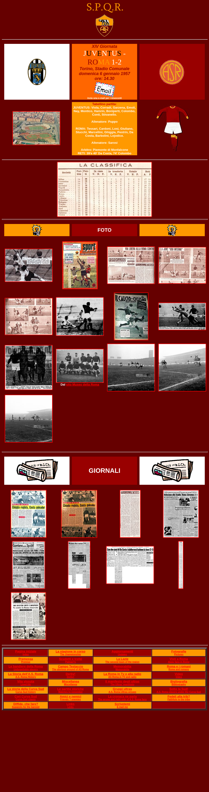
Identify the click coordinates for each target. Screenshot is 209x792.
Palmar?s (70, 662)
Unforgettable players (26, 669)
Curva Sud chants (26, 699)
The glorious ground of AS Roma (70, 669)
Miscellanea (70, 681)
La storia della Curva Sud (25, 689)
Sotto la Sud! (178, 689)
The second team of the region (122, 662)
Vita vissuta (25, 681)
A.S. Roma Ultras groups (122, 692)
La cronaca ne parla (122, 696)
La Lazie (122, 659)
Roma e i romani (179, 666)
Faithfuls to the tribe (178, 699)
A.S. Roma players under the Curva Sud (179, 692)
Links (70, 704)
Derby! (70, 674)
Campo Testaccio (70, 666)
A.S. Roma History (25, 677)
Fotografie (178, 651)
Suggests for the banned (25, 707)
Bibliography (179, 684)
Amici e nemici (70, 696)
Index (26, 654)
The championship (70, 654)
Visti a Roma (179, 659)
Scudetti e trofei (70, 659)
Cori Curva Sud (26, 696)
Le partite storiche (70, 689)
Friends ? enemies (70, 699)
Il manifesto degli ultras (122, 681)
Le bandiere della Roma (25, 666)
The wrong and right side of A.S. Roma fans (122, 699)
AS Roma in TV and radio (122, 677)
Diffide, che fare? (25, 704)
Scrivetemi (122, 704)
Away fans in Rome (179, 662)
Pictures (178, 654)
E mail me (122, 707)
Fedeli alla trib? (179, 696)
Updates (122, 654)
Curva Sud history (25, 692)
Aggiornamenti (122, 651)
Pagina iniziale (25, 651)
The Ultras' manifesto (122, 684)
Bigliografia (178, 681)
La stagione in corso (70, 651)
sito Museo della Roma (82, 384)
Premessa (26, 659)
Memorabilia (122, 666)
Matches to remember (70, 692)
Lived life (26, 684)
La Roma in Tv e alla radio (122, 674)
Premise (25, 662)
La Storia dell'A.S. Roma (25, 674)
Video (179, 674)
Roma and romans (179, 669)
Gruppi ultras (122, 689)
